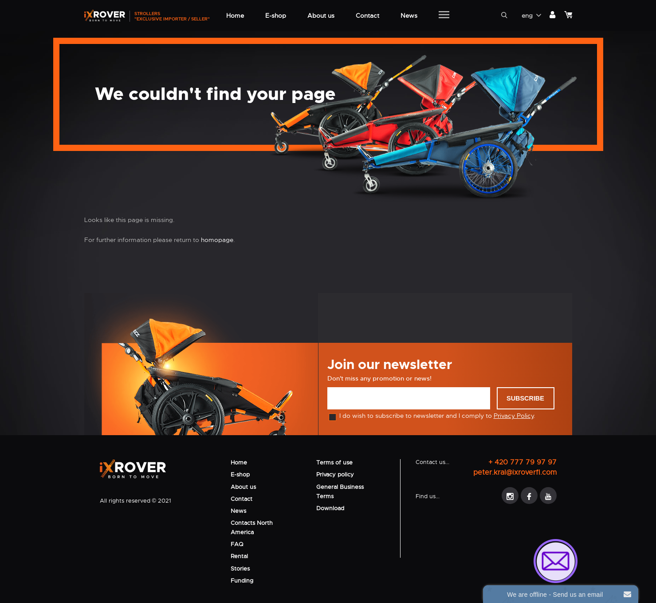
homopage (217, 240)
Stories (240, 568)
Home (239, 462)
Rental (239, 556)
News (238, 511)
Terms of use (334, 462)
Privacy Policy (514, 416)
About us (243, 487)
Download (330, 508)
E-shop (240, 474)
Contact (241, 499)
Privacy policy (335, 474)
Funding (242, 580)
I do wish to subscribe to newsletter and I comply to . (431, 416)
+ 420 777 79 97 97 (522, 462)
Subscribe (525, 398)
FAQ (237, 544)
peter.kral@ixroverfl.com (515, 472)
